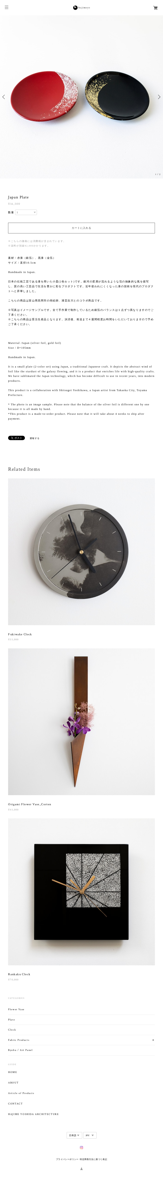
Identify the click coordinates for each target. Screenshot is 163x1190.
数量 (11, 212)
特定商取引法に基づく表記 (93, 1159)
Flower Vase (16, 1009)
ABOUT (13, 1082)
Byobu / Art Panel (20, 1050)
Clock (12, 1029)
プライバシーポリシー (67, 1159)
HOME (12, 1072)
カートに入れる (81, 227)
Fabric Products (18, 1040)
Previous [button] (4, 97)
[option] (81, 96)
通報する (35, 438)
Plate (11, 1019)
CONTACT (15, 1103)
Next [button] (158, 97)
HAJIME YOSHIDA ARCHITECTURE (33, 1114)
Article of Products (21, 1093)
